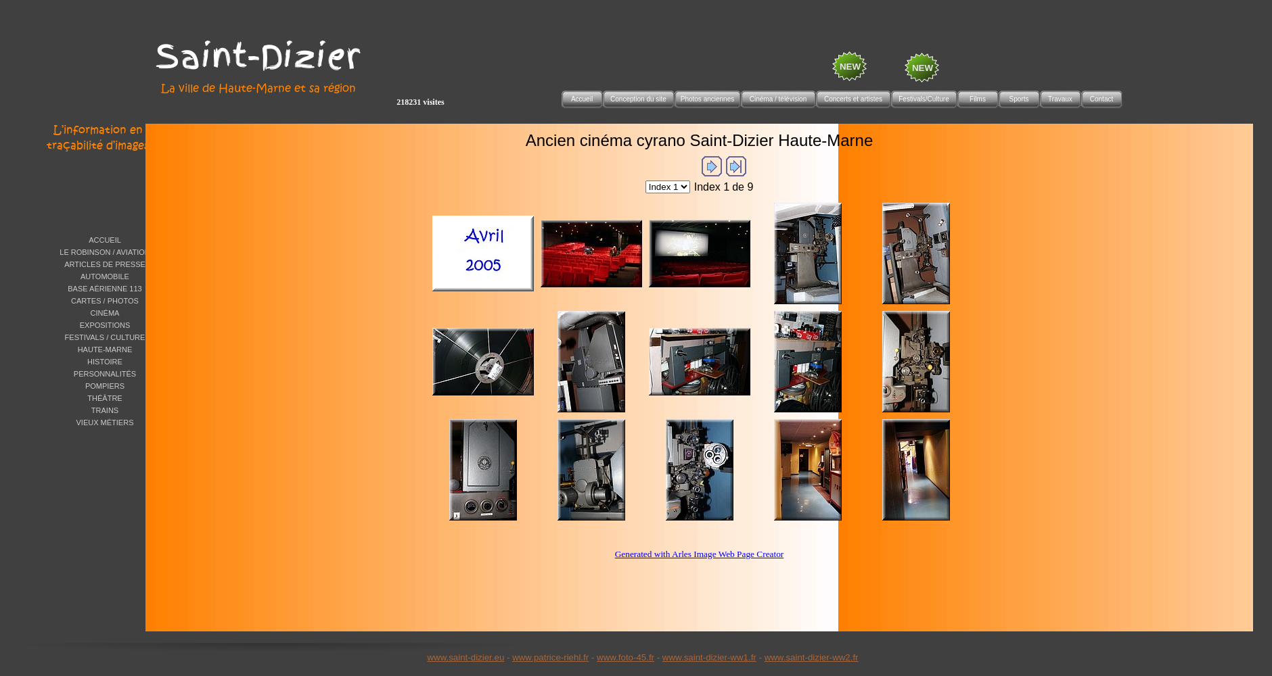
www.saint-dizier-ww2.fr (812, 657)
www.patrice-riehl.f (549, 657)
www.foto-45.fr (625, 657)
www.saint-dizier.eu (465, 657)
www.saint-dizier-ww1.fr (709, 657)
